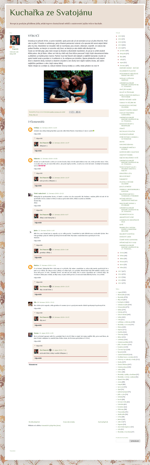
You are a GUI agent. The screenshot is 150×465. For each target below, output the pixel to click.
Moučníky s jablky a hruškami (127, 374)
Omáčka (120, 332)
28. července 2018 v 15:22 (45, 302)
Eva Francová (44, 143)
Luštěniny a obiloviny (124, 322)
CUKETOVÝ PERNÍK (126, 155)
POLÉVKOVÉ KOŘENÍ (127, 134)
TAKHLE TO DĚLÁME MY (128, 102)
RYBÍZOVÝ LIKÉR (125, 237)
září (121, 59)
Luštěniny (121, 339)
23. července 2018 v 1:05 (46, 230)
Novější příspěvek (34, 422)
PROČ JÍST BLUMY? (126, 89)
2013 (120, 283)
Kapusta (120, 424)
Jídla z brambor (123, 344)
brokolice (121, 407)
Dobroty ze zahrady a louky (127, 359)
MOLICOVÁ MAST (125, 176)
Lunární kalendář (123, 354)
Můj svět (35, 115)
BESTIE (122, 142)
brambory (121, 347)
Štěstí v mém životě (40, 193)
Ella (35, 302)
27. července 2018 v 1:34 (48, 265)
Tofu (119, 319)
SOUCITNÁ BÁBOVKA (126, 144)
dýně (119, 389)
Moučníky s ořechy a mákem (126, 377)
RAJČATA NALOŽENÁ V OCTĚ (129, 158)
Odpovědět (37, 134)
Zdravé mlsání (122, 314)
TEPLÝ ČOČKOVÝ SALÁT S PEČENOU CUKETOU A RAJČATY (128, 168)
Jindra (36, 230)
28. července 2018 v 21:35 (60, 286)
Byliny (120, 310)
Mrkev (120, 337)
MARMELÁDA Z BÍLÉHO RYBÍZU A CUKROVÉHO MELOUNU (128, 229)
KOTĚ (121, 225)
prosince (123, 50)
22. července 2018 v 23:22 (55, 193)
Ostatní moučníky (123, 342)
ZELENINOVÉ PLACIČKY (128, 71)
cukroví (120, 422)
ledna (122, 267)
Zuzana (36, 333)
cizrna (120, 382)
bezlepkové (121, 302)
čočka (119, 417)
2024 (120, 39)
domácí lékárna (122, 364)
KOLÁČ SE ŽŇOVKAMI (127, 92)
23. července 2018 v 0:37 (60, 214)
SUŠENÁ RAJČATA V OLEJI (128, 242)
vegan (119, 292)
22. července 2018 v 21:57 (60, 143)
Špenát (120, 352)
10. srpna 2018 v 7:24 (59, 350)
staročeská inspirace (124, 427)
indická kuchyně (123, 392)
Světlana (36, 128)
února (122, 264)
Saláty (119, 317)
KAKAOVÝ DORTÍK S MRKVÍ (129, 110)
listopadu (123, 53)
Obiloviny (121, 409)
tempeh (120, 384)
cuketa (120, 369)
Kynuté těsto (121, 379)
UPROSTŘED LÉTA (126, 173)
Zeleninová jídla (123, 305)
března (122, 261)
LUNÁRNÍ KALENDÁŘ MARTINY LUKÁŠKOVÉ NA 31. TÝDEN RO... (129, 84)
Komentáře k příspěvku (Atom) (50, 425)
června (122, 253)
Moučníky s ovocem (124, 324)
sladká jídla (121, 414)
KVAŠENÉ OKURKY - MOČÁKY (129, 68)
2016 (120, 274)
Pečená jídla (121, 307)
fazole (120, 399)
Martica (36, 265)
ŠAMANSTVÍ (123, 179)
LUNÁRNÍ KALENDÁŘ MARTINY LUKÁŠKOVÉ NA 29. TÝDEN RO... (129, 162)
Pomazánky (121, 412)
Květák (120, 397)
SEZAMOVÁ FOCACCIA (127, 214)
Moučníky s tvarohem (124, 432)
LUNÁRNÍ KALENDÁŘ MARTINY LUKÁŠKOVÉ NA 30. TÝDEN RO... (129, 119)
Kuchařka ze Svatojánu (51, 12)
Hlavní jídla (121, 294)
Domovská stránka (69, 422)
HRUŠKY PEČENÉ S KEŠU (128, 100)
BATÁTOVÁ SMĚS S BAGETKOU (129, 152)
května (122, 255)
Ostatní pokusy (122, 367)
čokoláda (120, 404)
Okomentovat (33, 364)
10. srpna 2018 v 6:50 (46, 333)
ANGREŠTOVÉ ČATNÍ (127, 217)
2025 (120, 36)
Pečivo (120, 372)
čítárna (120, 327)
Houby (120, 362)
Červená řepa (122, 349)
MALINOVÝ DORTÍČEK (127, 234)
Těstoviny (121, 334)
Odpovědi (39, 138)
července (123, 65)
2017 (120, 271)
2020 (120, 42)
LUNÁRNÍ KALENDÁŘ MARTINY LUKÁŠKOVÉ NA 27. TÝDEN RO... (129, 247)
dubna (122, 258)
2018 (120, 48)
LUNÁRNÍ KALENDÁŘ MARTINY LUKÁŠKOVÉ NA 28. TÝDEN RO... (129, 209)
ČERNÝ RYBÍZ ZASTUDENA (128, 240)
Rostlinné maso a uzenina (126, 357)
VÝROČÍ (122, 128)
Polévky (120, 312)
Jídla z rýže (121, 394)
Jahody (120, 419)
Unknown (37, 158)
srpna (122, 62)
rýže (119, 429)
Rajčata (120, 329)
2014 (120, 280)
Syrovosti (121, 387)
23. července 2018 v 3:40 (60, 249)
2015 (120, 277)
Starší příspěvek (103, 422)
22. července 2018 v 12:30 (48, 128)
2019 (120, 45)
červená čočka (122, 402)
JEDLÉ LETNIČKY (125, 186)
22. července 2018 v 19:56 (48, 158)
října (121, 56)
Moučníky (121, 297)
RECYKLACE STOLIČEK (127, 131)
